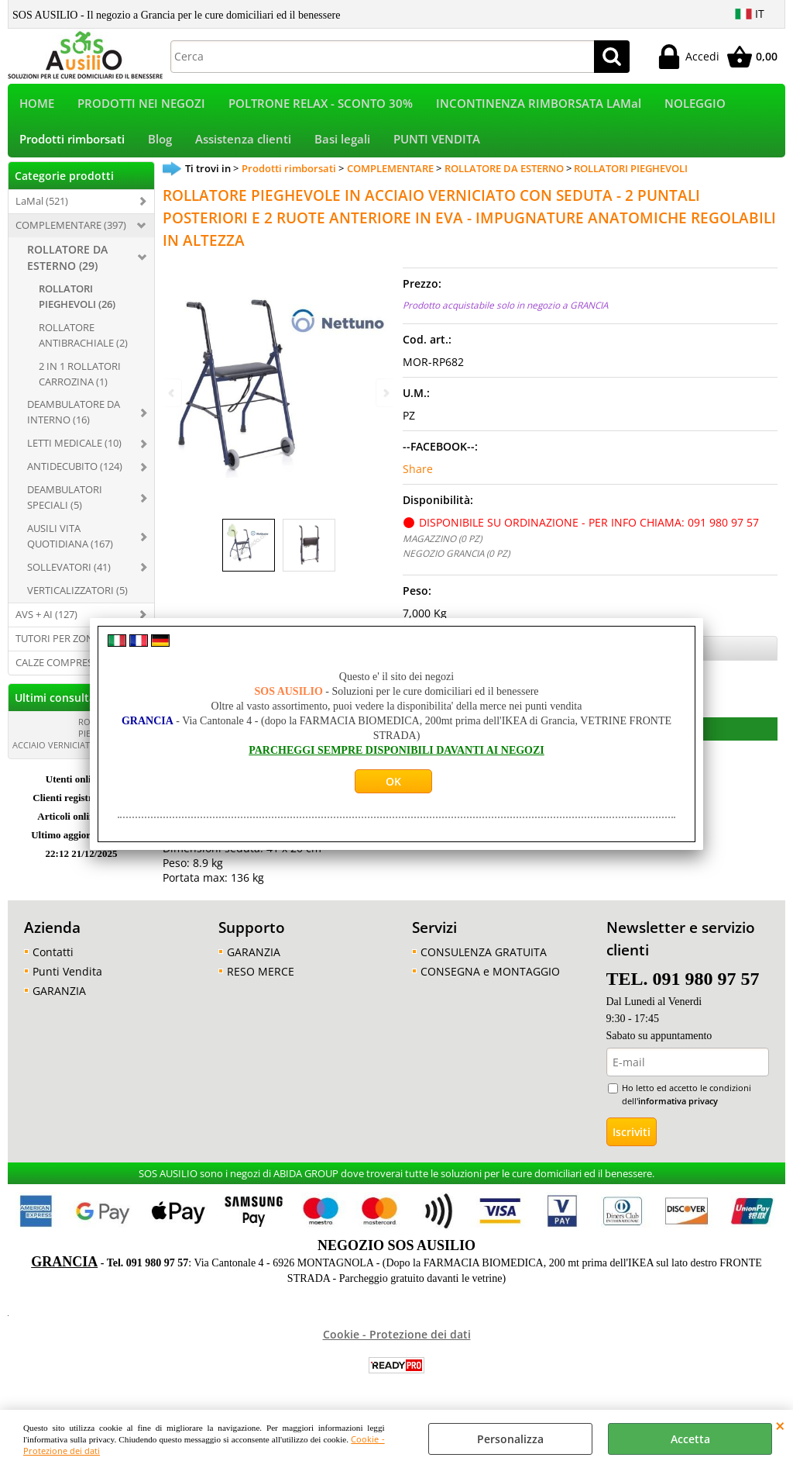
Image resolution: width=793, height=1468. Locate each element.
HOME (36, 106)
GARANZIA (59, 1000)
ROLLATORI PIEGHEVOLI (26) (77, 306)
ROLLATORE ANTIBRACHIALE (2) (83, 345)
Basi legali (342, 147)
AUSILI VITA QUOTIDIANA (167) (70, 546)
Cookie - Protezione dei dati (397, 1344)
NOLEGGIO (695, 106)
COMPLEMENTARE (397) (70, 235)
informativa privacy (678, 1111)
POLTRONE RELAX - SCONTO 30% (320, 106)
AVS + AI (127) (46, 624)
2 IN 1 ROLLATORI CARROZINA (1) (80, 384)
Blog (160, 147)
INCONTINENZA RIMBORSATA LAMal (538, 106)
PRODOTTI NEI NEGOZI (141, 106)
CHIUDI (780, 1425)
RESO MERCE (260, 981)
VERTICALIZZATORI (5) (77, 600)
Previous (173, 392)
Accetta (690, 1439)
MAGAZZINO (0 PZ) (442, 549)
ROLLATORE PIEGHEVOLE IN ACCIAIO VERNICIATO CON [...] (76, 743)
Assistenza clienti (243, 147)
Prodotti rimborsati (72, 147)
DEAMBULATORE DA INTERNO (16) (73, 422)
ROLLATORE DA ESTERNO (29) (67, 267)
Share (418, 479)
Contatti (53, 962)
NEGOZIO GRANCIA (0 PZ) (456, 564)
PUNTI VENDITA (436, 147)
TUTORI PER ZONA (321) (70, 648)
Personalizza (510, 1439)
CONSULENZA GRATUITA (484, 962)
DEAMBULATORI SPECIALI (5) (64, 507)
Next (385, 392)
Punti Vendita (67, 981)
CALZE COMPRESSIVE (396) (76, 672)
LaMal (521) (41, 211)
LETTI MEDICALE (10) (74, 454)
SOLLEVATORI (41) (69, 577)
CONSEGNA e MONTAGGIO (490, 981)
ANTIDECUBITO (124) (74, 477)
